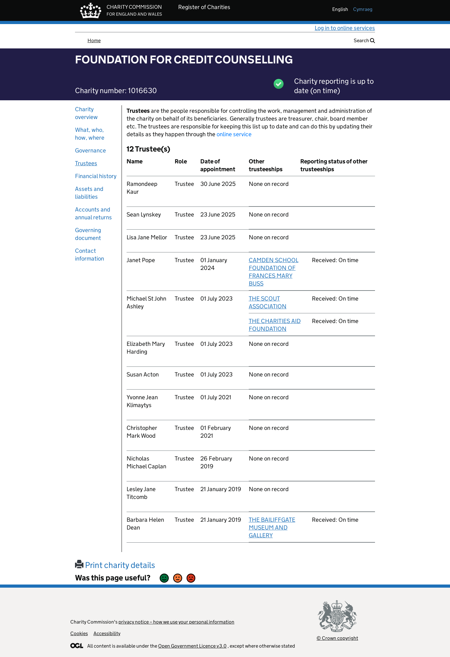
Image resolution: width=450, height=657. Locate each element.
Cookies (79, 633)
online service (234, 134)
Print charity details (115, 565)
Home (94, 40)
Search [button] (364, 40)
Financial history (96, 176)
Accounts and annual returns (93, 213)
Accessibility (106, 633)
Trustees (86, 163)
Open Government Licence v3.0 (192, 646)
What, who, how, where (89, 133)
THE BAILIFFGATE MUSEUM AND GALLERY (272, 527)
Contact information (89, 254)
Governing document (88, 233)
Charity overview (86, 113)
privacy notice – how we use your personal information (176, 622)
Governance (90, 150)
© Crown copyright (337, 638)
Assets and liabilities (89, 192)
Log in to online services (345, 28)
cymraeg (362, 9)
